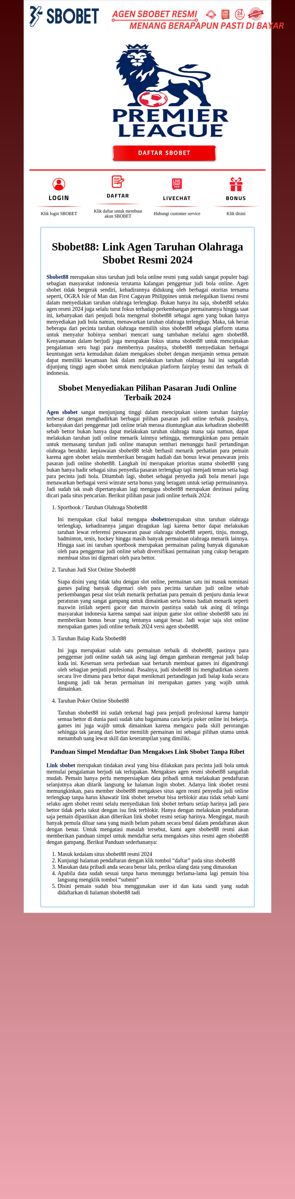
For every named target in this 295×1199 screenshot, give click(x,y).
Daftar (118, 195)
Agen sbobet (62, 412)
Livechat (177, 198)
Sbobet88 (57, 277)
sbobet (158, 519)
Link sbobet (60, 765)
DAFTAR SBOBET (164, 153)
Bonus (236, 198)
